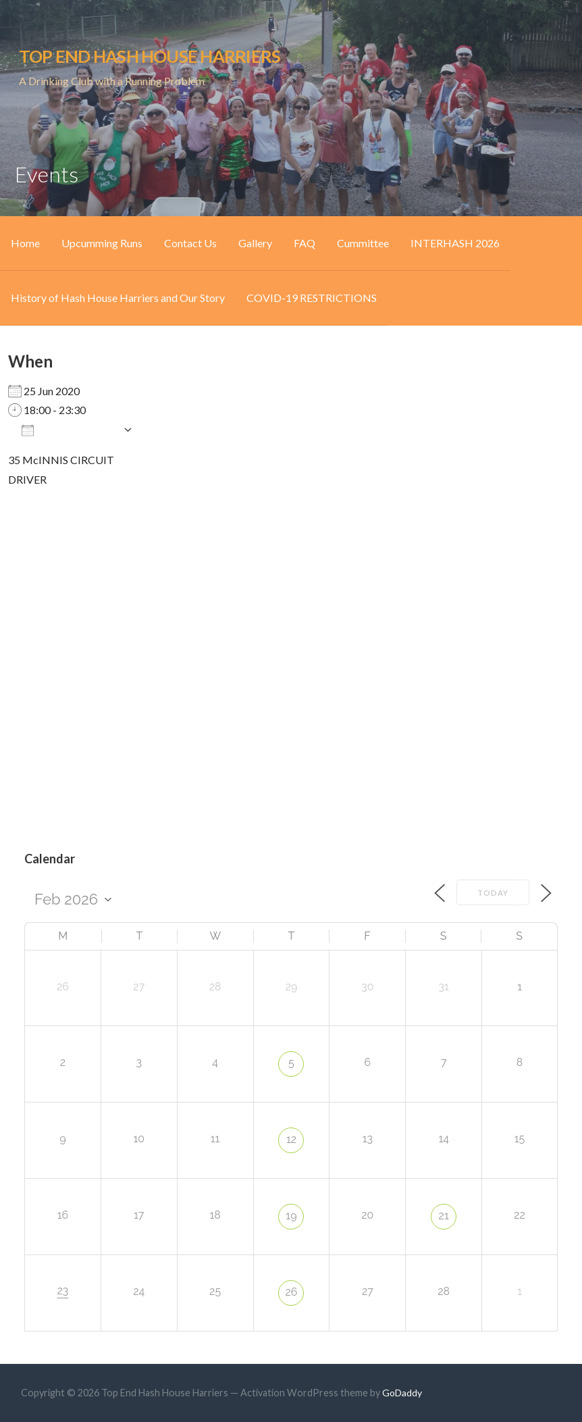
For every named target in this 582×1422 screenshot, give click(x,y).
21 (444, 1215)
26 (291, 1292)
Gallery (255, 242)
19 (291, 1215)
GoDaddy (402, 1392)
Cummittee (363, 242)
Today (492, 892)
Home (25, 242)
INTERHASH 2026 (455, 242)
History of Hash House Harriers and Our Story (118, 297)
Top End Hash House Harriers (149, 56)
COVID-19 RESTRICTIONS (311, 297)
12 (291, 1139)
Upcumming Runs (101, 242)
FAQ (304, 242)
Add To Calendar (69, 429)
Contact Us (190, 242)
